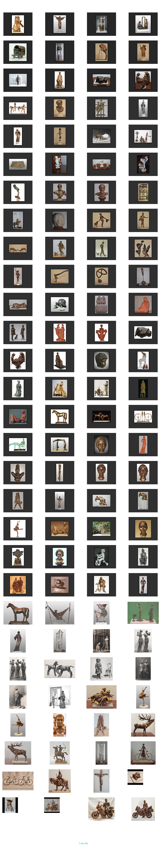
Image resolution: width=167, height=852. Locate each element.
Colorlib (83, 843)
